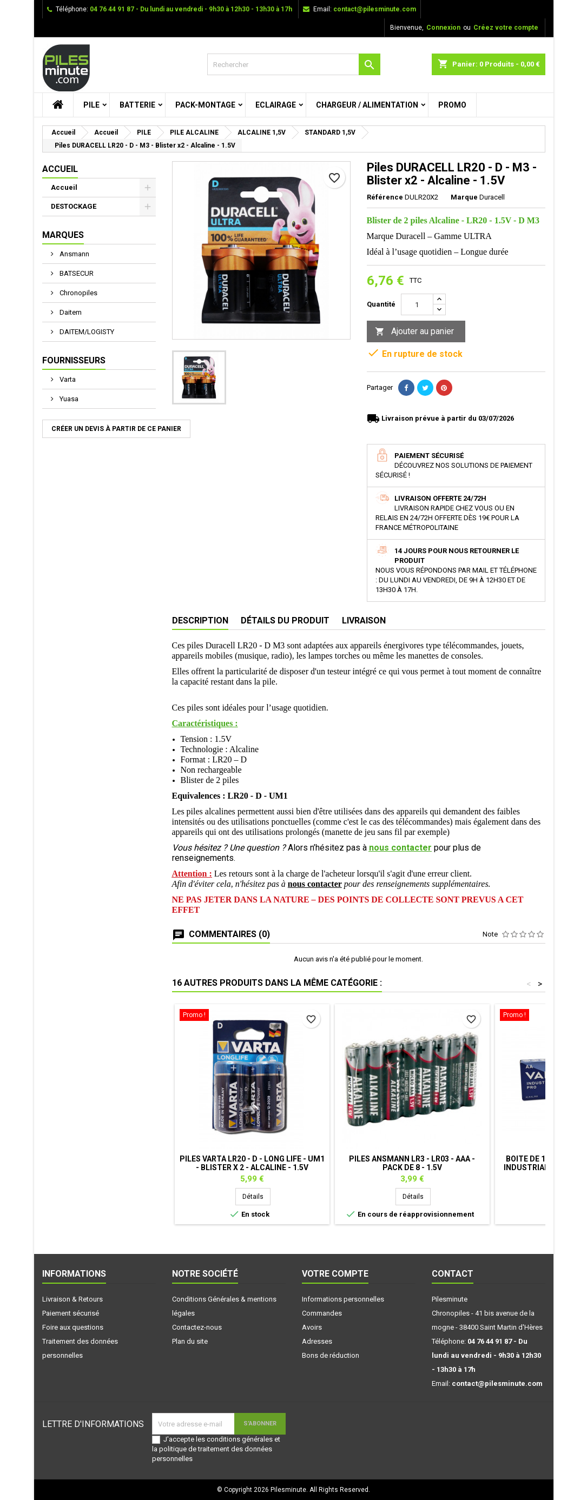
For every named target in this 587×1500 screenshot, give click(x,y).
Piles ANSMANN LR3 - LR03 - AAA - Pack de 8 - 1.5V (412, 1163)
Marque (464, 197)
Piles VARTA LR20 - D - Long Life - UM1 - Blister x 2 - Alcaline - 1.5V (252, 1163)
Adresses (317, 1341)
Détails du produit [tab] (285, 620)
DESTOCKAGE (73, 206)
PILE (91, 105)
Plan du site (190, 1341)
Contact (452, 1274)
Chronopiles (77, 293)
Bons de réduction (330, 1355)
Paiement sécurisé (70, 1313)
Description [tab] (200, 620)
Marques (63, 235)
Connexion (443, 27)
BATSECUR (76, 273)
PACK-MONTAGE (205, 105)
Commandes (322, 1313)
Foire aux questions (72, 1327)
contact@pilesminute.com (374, 9)
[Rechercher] (293, 64)
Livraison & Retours (72, 1299)
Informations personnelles (343, 1299)
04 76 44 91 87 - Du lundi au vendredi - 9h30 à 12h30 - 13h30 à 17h (191, 9)
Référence (385, 197)
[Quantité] (417, 304)
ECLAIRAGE (275, 105)
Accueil (60, 169)
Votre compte (335, 1274)
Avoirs (312, 1327)
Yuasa (68, 399)
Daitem (70, 312)
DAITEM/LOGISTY (86, 332)
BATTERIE (137, 105)
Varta (67, 379)
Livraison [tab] (364, 620)
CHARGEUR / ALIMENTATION (367, 105)
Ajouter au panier (414, 331)
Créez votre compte (505, 27)
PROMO (452, 105)
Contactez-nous (197, 1327)
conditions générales (240, 1439)
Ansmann (73, 254)
